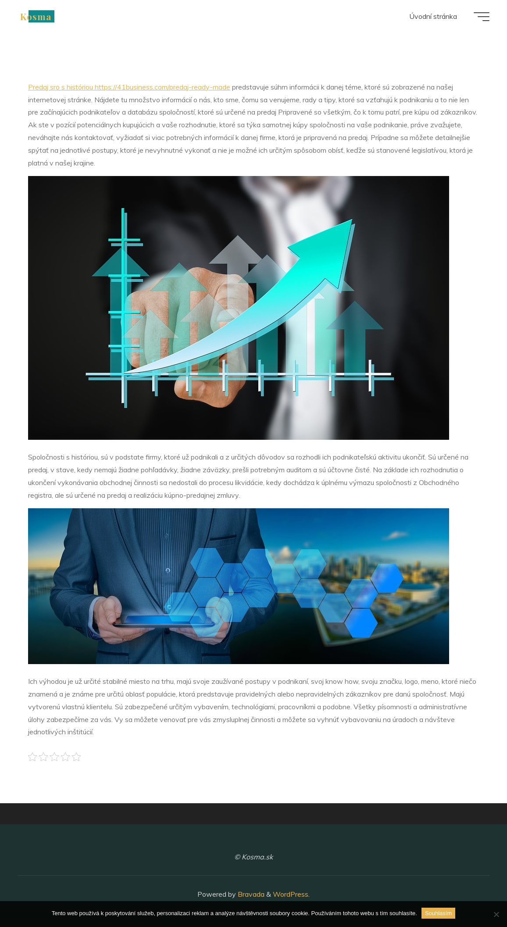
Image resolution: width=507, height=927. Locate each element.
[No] (496, 914)
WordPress (290, 894)
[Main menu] (481, 16)
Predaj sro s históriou (129, 87)
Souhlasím (438, 913)
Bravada (250, 894)
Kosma (36, 16)
